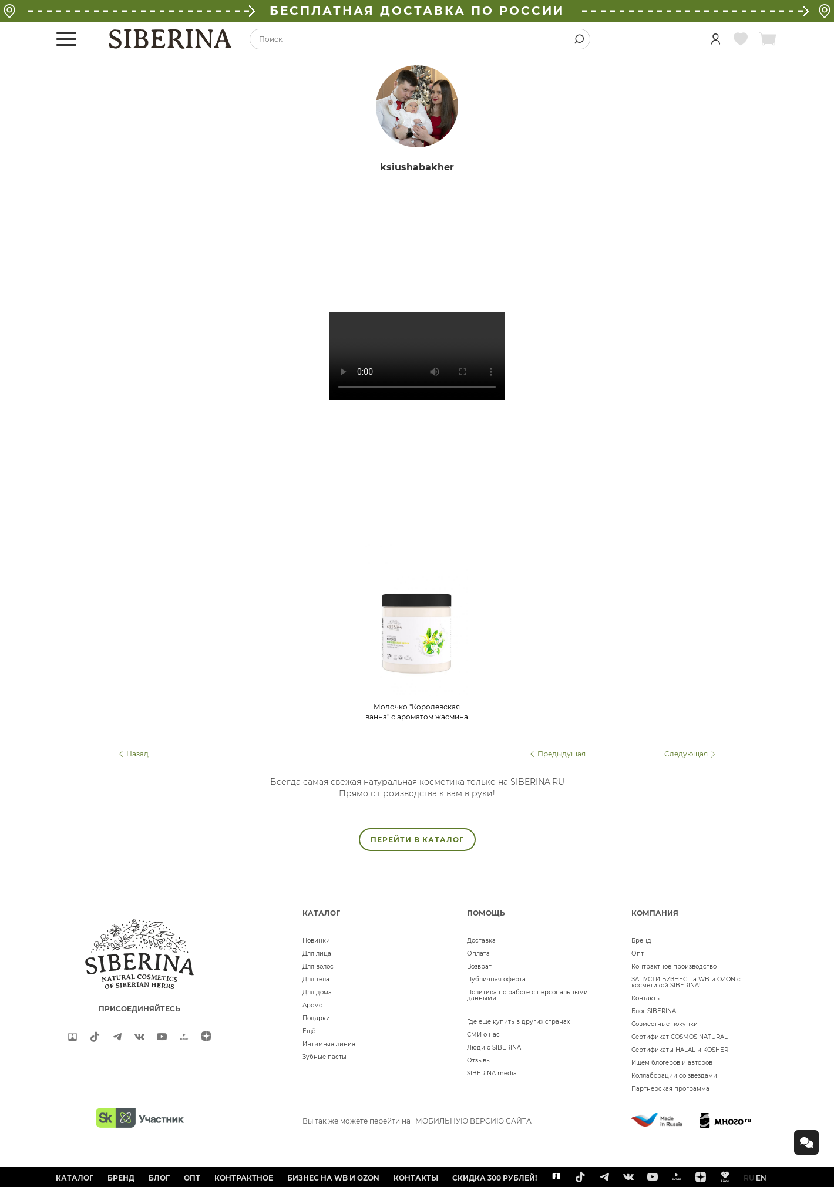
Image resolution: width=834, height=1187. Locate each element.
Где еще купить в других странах (518, 1021)
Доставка (481, 940)
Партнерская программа (670, 1088)
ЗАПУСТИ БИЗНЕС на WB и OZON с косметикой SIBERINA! (686, 982)
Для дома (317, 992)
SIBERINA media (492, 1073)
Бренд (641, 940)
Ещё (308, 1031)
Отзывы (479, 1060)
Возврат (479, 966)
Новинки (316, 940)
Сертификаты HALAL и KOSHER (679, 1050)
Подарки (316, 1018)
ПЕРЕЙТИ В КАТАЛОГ (417, 839)
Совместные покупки (664, 1024)
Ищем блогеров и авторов (671, 1063)
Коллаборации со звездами (674, 1076)
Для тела (315, 979)
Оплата (478, 953)
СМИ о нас (483, 1034)
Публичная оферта (496, 979)
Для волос (318, 966)
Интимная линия (328, 1044)
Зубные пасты (324, 1057)
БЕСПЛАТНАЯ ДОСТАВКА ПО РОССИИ (417, 11)
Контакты (646, 998)
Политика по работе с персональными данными (527, 995)
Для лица (316, 953)
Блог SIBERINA (653, 1011)
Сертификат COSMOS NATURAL (679, 1037)
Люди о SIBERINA (494, 1047)
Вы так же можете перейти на (417, 1121)
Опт (637, 953)
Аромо (312, 1005)
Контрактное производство (674, 966)
